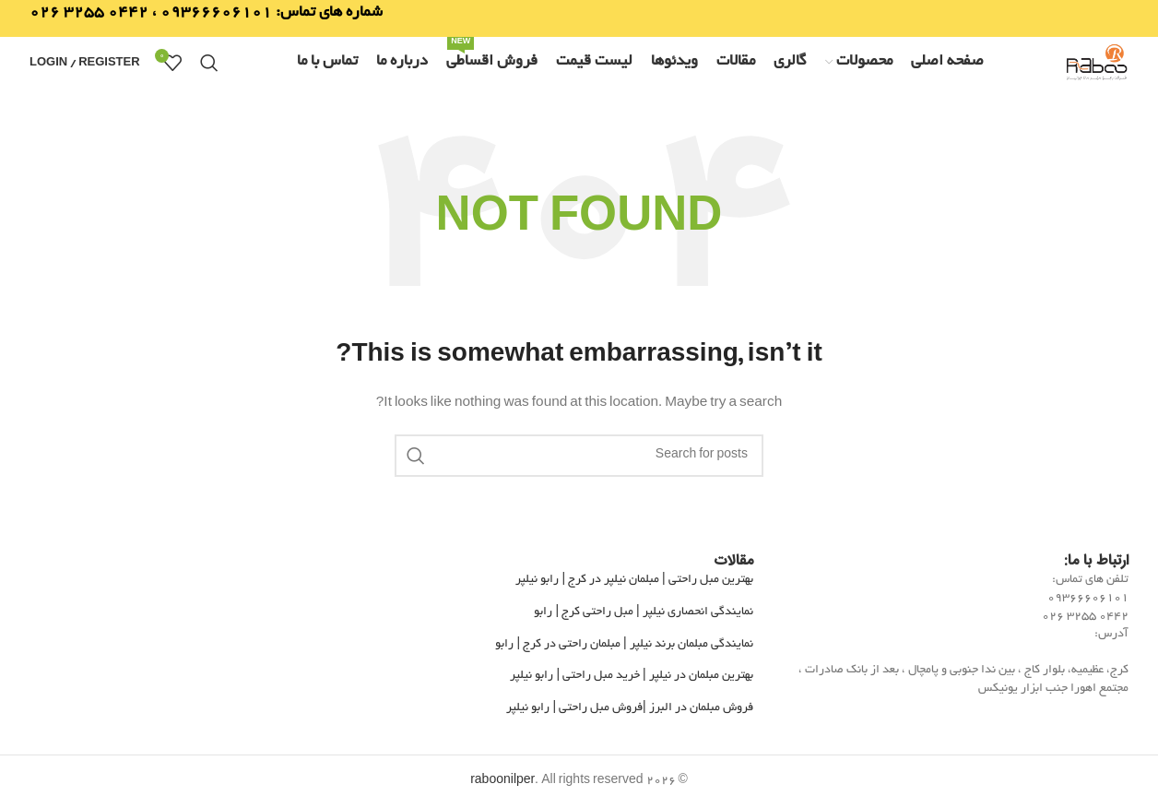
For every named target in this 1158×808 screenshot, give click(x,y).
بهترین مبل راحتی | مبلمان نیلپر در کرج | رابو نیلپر (633, 580)
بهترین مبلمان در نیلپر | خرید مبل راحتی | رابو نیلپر (631, 676)
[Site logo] (1095, 65)
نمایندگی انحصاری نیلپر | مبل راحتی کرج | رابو (643, 612)
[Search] (209, 62)
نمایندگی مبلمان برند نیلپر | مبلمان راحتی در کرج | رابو (623, 644)
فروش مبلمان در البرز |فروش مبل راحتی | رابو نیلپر (629, 708)
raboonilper (502, 781)
